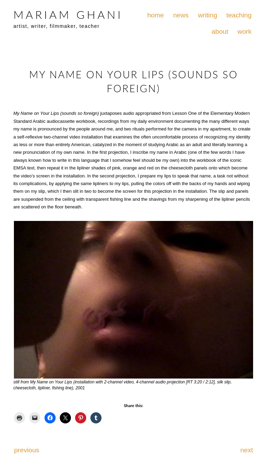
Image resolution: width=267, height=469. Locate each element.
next (246, 450)
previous (26, 450)
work (244, 31)
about (220, 31)
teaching (239, 15)
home (155, 15)
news (181, 15)
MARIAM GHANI (67, 14)
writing (207, 15)
